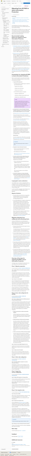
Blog (10, 454)
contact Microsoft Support (21, 215)
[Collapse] (10, 5)
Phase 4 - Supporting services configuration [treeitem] (6, 30)
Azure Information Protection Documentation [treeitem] (5, 9)
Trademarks (6, 455)
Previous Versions (7, 454)
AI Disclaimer (2, 454)
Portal (22, 3)
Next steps (13, 23)
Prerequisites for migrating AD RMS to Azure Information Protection (20, 19)
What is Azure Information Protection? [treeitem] (5, 13)
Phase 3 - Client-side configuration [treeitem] (6, 28)
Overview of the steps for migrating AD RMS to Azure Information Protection (20, 22)
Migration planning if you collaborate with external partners (19, 20)
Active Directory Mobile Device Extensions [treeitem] (6, 42)
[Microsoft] (1, 1)
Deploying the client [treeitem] (5, 40)
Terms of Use (2, 455)
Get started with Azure (27, 3)
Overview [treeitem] (3, 16)
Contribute (14, 454)
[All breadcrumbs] (12, 6)
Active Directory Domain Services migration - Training (19, 444)
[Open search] (27, 1)
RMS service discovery (16, 53)
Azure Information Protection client (19, 138)
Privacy (17, 454)
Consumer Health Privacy (23, 454)
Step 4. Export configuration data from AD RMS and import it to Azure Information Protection (20, 254)
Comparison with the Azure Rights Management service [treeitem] (6, 35)
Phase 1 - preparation (23, 430)
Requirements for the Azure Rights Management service (22, 113)
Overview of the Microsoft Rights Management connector (21, 61)
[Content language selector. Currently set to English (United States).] (4, 452)
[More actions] (29, 6)
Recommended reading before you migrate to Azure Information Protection (20, 18)
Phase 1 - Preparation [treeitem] (6, 23)
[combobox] (5, 7)
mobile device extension (22, 402)
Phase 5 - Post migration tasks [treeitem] (7, 32)
